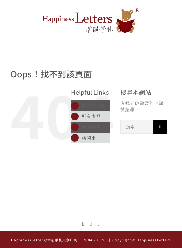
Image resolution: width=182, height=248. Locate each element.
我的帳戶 (91, 127)
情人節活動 (94, 105)
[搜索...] (136, 127)
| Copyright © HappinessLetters (139, 239)
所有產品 (91, 116)
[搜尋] (160, 127)
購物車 (89, 137)
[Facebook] (91, 224)
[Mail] (98, 224)
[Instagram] (83, 224)
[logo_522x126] (91, 10)
